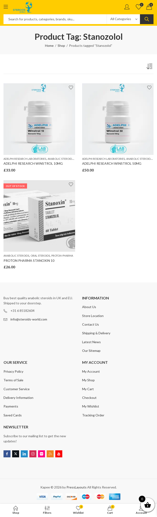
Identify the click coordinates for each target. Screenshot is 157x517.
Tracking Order (93, 415)
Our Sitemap (91, 351)
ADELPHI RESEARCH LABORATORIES (24, 158)
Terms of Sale (13, 380)
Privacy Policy (13, 371)
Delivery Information (18, 398)
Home (49, 45)
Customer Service (16, 389)
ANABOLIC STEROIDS (60, 158)
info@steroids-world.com (28, 319)
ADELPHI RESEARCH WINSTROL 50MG (111, 163)
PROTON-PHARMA (62, 255)
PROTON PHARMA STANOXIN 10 (28, 260)
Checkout (89, 398)
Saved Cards (12, 415)
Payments (10, 406)
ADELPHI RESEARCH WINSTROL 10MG (33, 163)
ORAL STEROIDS (40, 255)
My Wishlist (90, 406)
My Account (91, 371)
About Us (89, 307)
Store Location (93, 316)
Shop (61, 45)
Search (147, 19)
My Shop (88, 380)
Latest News (91, 342)
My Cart (88, 389)
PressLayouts (76, 487)
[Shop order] (150, 67)
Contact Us (90, 324)
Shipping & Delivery (96, 333)
